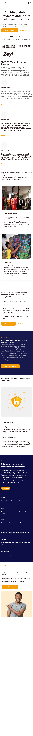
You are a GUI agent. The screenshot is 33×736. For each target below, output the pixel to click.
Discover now (5, 488)
